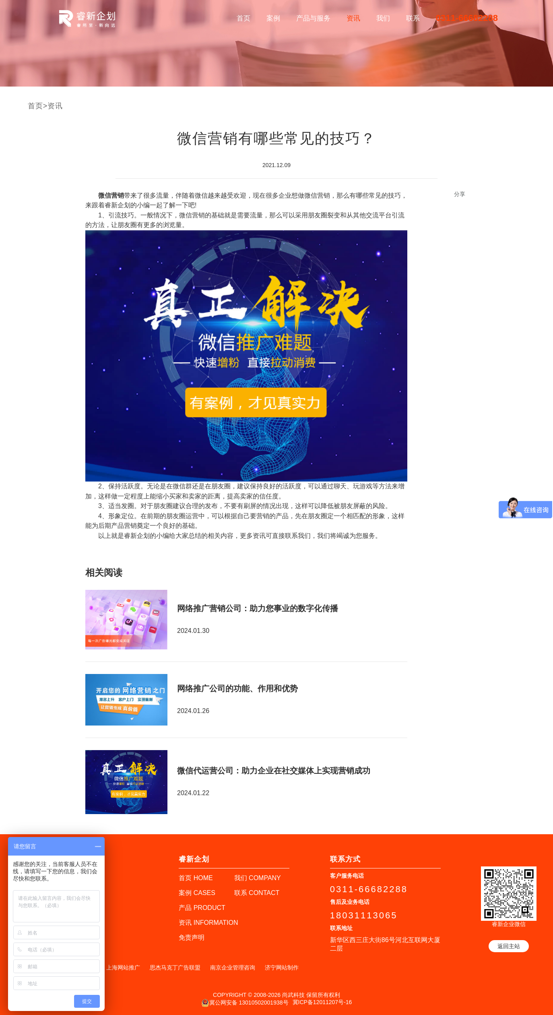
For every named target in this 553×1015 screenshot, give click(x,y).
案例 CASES (197, 892)
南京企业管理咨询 (232, 967)
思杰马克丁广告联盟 (175, 967)
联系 (413, 18)
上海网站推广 (123, 967)
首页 (243, 18)
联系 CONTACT (257, 892)
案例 (273, 18)
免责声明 (191, 937)
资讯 (353, 18)
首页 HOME (196, 877)
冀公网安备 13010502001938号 (245, 1003)
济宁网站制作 (282, 967)
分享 (459, 194)
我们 (383, 18)
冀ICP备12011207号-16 (322, 1002)
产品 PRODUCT (202, 907)
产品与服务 (313, 18)
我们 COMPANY (257, 877)
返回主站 (508, 946)
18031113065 (364, 915)
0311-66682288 (467, 18)
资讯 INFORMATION (208, 922)
